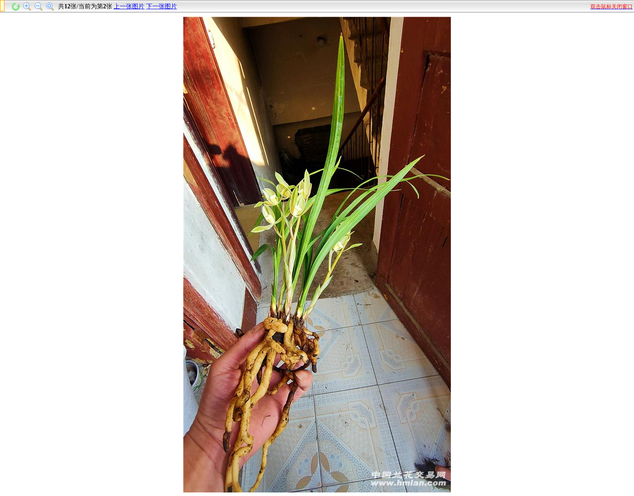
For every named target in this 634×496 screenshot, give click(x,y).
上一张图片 (129, 6)
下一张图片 (161, 6)
